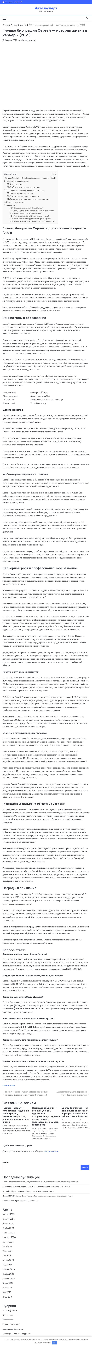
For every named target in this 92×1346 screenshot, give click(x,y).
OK (54, 1342)
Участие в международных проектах (24, 196)
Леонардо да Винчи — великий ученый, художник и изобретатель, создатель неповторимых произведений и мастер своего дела (46, 1116)
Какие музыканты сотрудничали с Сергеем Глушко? (32, 218)
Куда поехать (8, 1315)
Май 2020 (7, 1292)
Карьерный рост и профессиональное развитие (25, 190)
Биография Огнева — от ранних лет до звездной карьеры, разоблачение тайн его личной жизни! (75, 1112)
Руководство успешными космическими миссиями (30, 199)
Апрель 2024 (8, 1260)
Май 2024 (7, 1255)
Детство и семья (16, 184)
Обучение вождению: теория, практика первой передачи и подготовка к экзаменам (37, 1186)
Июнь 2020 (8, 1287)
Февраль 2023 (9, 1278)
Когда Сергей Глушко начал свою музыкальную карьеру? (34, 211)
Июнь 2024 (8, 1251)
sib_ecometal (28, 40)
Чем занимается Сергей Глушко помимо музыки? (31, 216)
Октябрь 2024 (9, 1232)
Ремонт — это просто (11, 1324)
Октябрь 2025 (9, 1219)
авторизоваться (51, 1151)
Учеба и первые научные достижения (25, 187)
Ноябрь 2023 (8, 1274)
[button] (53, 174)
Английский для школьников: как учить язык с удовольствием (28, 1191)
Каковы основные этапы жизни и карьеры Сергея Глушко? (34, 221)
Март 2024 (7, 1264)
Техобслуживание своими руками (17, 1333)
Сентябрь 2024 (9, 1237)
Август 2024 (8, 1241)
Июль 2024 (8, 1246)
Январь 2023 (8, 1283)
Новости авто (8, 1319)
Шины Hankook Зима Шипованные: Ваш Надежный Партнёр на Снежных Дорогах (38, 1196)
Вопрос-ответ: (12, 205)
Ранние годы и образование (17, 181)
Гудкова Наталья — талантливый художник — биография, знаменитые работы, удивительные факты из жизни (16, 1115)
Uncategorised (9, 1085)
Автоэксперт (46, 8)
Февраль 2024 (9, 1269)
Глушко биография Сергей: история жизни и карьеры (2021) (30, 178)
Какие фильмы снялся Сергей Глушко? (28, 213)
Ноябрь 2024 (8, 1228)
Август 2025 (8, 1223)
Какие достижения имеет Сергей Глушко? (28, 208)
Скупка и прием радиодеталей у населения (20, 1200)
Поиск (5, 1162)
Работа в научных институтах (21, 193)
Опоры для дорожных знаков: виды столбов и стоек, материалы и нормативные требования (41, 1181)
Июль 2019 (7, 1297)
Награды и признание (15, 202)
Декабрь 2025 (9, 1214)
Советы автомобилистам (13, 1329)
